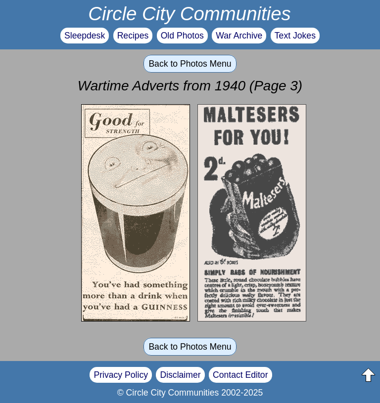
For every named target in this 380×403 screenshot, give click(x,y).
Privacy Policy (121, 375)
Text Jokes (295, 35)
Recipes (133, 35)
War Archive (239, 35)
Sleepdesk (84, 35)
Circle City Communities (189, 13)
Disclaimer (180, 375)
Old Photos (182, 35)
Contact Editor (240, 375)
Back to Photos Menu (189, 64)
